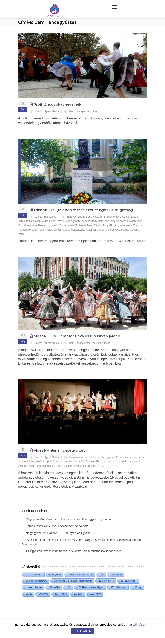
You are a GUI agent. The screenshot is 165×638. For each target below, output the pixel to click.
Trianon (137, 225)
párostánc (48, 465)
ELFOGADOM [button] (82, 631)
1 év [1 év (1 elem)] (102, 574)
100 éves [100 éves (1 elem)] (43, 594)
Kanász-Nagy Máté (93, 221)
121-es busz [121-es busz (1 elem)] (61, 594)
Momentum (30, 225)
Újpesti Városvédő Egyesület (115, 229)
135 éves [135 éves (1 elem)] (78, 594)
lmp (107, 221)
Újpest (95, 111)
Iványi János (65, 221)
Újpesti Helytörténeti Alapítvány (80, 229)
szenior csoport (63, 465)
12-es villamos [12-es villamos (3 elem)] (106, 581)
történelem (126, 225)
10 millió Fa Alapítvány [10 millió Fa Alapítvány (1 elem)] (36, 581)
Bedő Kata (92, 216)
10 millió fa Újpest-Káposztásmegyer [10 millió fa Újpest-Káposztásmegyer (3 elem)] (73, 581)
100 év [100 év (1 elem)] (29, 594)
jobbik (76, 221)
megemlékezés (119, 221)
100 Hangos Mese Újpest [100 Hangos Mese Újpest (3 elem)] (91, 587)
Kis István (74, 461)
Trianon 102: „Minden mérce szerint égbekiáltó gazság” (83, 210)
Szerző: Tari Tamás (45, 216)
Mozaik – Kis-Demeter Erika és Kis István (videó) (77, 336)
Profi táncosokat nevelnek (57, 104)
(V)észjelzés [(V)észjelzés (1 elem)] (55, 574)
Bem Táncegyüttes (79, 111)
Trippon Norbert (27, 229)
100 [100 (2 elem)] (68, 587)
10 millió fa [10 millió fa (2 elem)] (116, 574)
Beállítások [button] (138, 624)
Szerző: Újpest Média (46, 111)
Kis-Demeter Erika (91, 461)
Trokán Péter (44, 229)
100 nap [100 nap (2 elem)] (137, 587)
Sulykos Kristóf (68, 225)
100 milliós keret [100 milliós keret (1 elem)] (118, 587)
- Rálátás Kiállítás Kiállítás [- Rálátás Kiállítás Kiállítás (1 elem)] (80, 574)
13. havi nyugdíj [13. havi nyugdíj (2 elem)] (128, 581)
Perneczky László (48, 225)
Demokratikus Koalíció (31, 221)
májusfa (96, 342)
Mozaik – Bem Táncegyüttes (59, 450)
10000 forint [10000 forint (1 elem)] (95, 594)
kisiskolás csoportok (115, 461)
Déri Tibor (50, 221)
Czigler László (130, 216)
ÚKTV (100, 465)
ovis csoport (34, 465)
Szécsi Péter (85, 225)
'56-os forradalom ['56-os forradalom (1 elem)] (34, 574)
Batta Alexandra (75, 216)
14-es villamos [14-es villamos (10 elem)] (34, 587)
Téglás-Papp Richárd (106, 225)
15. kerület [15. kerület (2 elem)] (54, 587)
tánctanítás (80, 465)
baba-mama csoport (80, 457)
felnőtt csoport (43, 461)
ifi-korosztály (60, 461)
